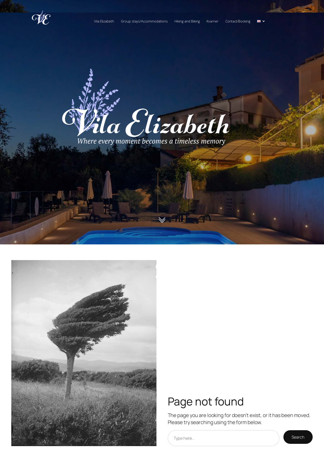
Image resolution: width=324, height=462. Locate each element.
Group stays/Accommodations (144, 21)
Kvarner (213, 21)
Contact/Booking (237, 21)
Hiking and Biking (187, 21)
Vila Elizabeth (104, 21)
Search (298, 437)
